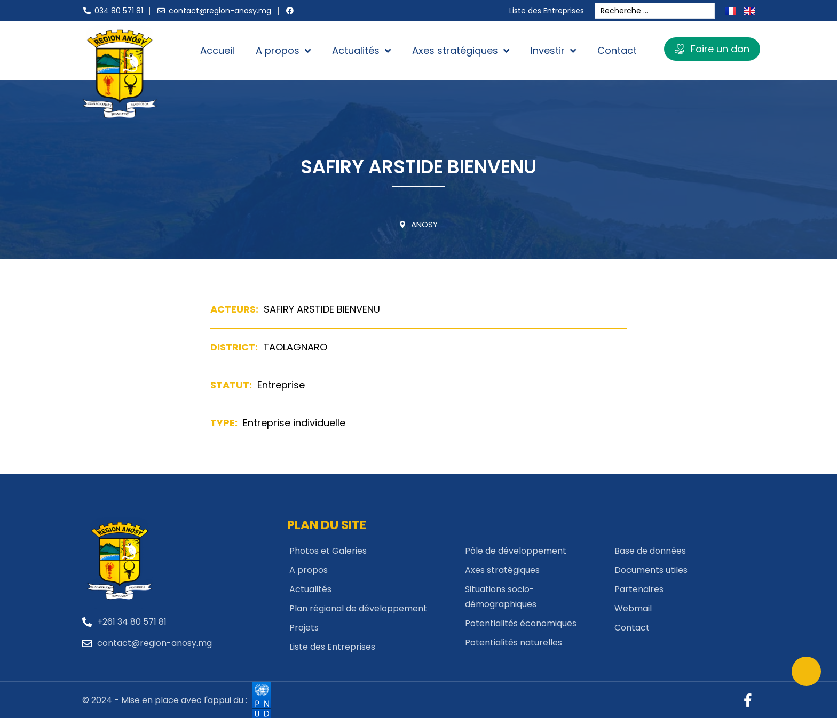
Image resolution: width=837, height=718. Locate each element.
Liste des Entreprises (549, 10)
